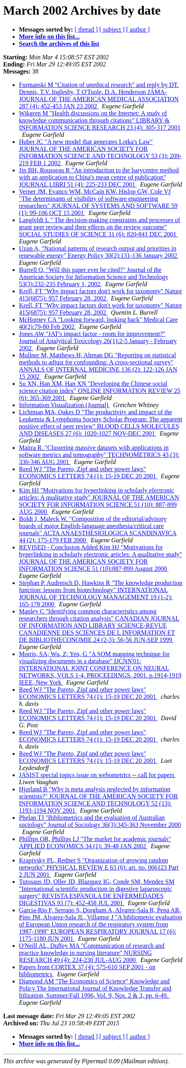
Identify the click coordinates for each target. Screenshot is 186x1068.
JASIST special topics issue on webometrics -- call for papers (97, 775)
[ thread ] (86, 29)
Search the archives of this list (59, 43)
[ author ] (138, 29)
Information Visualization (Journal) (64, 405)
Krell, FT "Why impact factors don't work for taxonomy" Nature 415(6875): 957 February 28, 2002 (100, 295)
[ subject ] (112, 29)
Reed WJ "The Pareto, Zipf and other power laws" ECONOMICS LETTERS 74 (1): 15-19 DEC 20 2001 (88, 472)
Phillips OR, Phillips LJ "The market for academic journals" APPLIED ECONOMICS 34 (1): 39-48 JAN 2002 (95, 842)
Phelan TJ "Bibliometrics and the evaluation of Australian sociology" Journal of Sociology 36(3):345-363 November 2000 (100, 821)
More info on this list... (49, 36)
